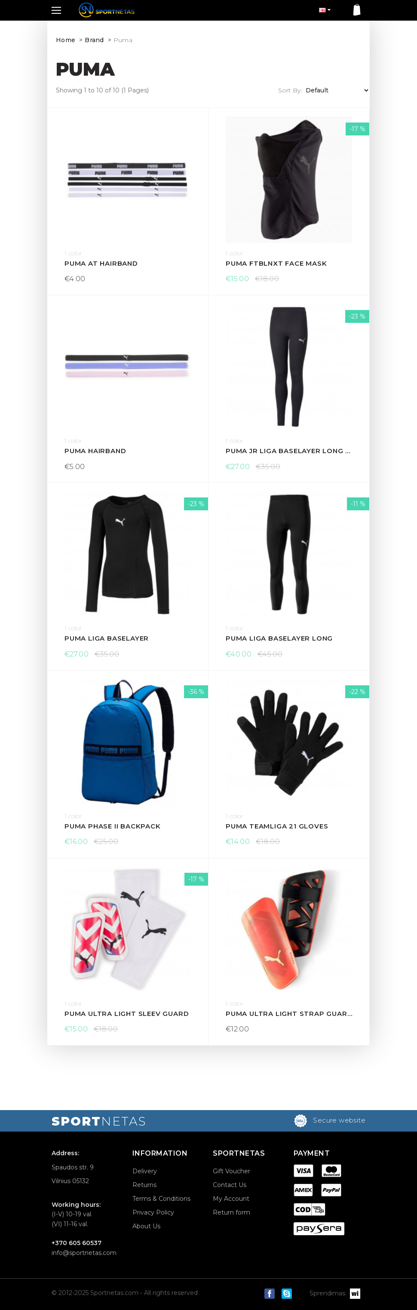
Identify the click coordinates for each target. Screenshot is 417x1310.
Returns (144, 1185)
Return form (231, 1212)
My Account (231, 1199)
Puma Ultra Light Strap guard (289, 1013)
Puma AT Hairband (101, 263)
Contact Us (229, 1185)
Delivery (144, 1171)
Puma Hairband (95, 451)
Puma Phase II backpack (112, 826)
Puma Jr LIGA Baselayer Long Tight (289, 451)
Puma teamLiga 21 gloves (277, 826)
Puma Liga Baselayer (106, 638)
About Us (146, 1226)
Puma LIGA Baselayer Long (279, 638)
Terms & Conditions (161, 1199)
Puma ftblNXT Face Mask (276, 263)
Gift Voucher (231, 1171)
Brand (94, 40)
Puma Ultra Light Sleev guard (126, 1013)
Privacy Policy (153, 1212)
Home (65, 40)
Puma (122, 40)
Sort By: (290, 90)
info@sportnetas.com (84, 1253)
